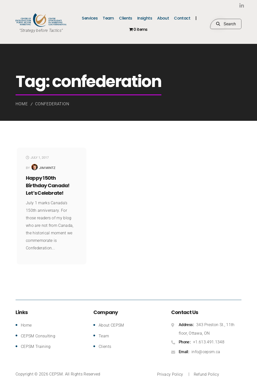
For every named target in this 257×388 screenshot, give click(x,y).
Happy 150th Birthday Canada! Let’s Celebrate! (47, 185)
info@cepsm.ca (205, 351)
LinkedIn (231, 5)
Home (22, 104)
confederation (52, 104)
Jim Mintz (47, 168)
